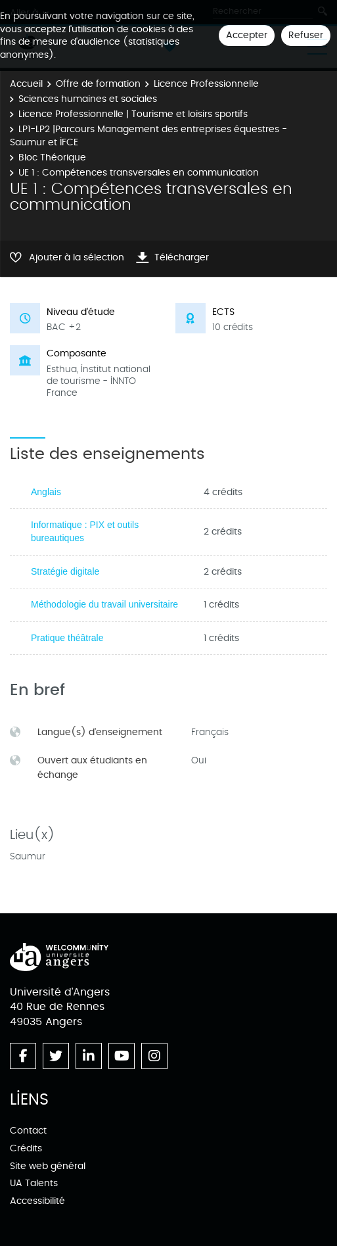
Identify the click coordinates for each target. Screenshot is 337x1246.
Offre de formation (98, 84)
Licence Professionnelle (206, 84)
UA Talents (34, 1183)
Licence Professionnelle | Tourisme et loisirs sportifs (133, 114)
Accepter (246, 35)
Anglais (46, 492)
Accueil (26, 84)
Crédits (26, 1148)
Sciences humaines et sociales (87, 99)
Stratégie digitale (65, 571)
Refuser (305, 35)
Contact (28, 1131)
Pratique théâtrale (67, 638)
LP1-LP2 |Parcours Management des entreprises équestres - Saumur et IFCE (148, 135)
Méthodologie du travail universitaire (104, 604)
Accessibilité (37, 1201)
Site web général (47, 1166)
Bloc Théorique (52, 157)
